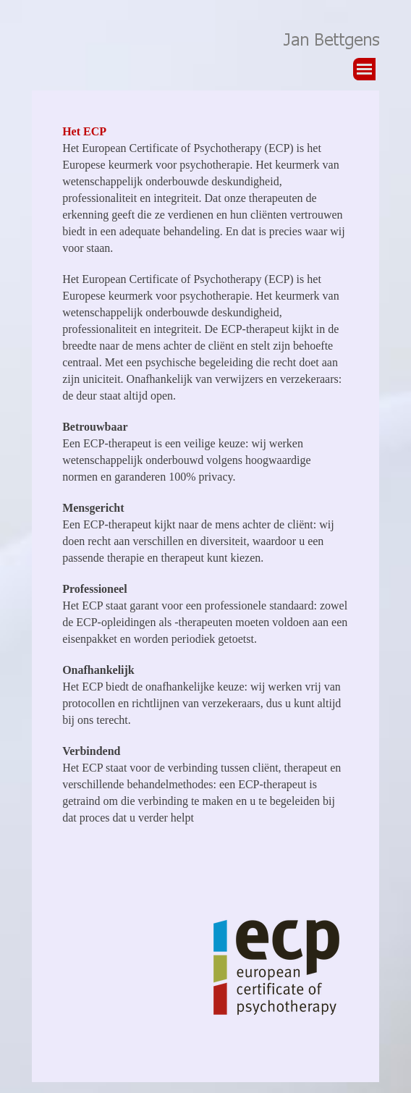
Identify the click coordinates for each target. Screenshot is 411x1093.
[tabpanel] (205, 481)
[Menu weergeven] (364, 69)
